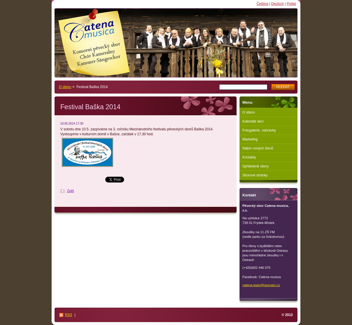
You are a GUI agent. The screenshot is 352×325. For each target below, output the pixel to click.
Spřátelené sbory (255, 166)
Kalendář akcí (253, 121)
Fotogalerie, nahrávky (259, 130)
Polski (291, 4)
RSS (68, 315)
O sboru (65, 87)
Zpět (70, 191)
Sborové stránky (255, 175)
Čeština (262, 4)
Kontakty (249, 157)
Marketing (250, 139)
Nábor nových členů (257, 148)
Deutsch (277, 4)
